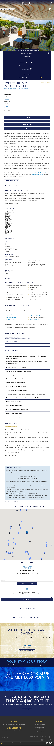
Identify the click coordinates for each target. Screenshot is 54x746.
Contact (13, 742)
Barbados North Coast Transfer (42, 172)
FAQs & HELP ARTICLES (16, 333)
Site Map (8, 742)
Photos (27, 117)
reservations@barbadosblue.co (40, 725)
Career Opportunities (21, 742)
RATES (9, 279)
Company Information (10, 730)
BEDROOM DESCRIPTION (16, 190)
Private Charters (10, 319)
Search (27, 345)
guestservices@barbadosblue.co (40, 728)
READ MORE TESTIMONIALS (27, 650)
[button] (52, 2)
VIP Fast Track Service (34, 319)
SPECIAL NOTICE (14, 467)
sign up (27, 685)
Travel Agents (4, 730)
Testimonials (17, 730)
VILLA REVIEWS (13, 186)
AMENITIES (11, 209)
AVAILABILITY (12, 501)
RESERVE (27, 74)
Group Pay (22, 77)
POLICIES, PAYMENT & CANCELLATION (22, 283)
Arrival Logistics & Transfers (13, 313)
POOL (9, 270)
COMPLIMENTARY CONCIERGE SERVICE (22, 306)
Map (27, 121)
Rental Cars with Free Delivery (36, 315)
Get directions (27, 599)
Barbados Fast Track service (37, 174)
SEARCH (22, 583)
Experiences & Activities (12, 315)
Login (40, 2)
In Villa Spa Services (11, 317)
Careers (20, 730)
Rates (27, 128)
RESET (32, 583)
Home (3, 742)
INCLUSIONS (12, 238)
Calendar (27, 124)
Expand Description (12, 180)
